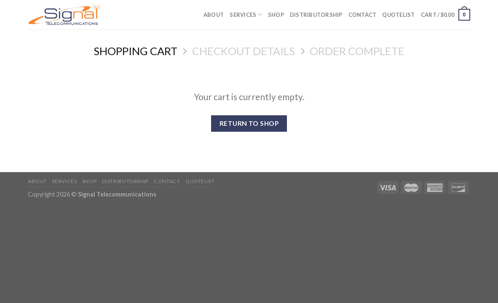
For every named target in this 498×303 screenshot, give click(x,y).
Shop (276, 14)
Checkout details (243, 51)
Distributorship (316, 14)
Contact (362, 14)
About (213, 14)
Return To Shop (249, 123)
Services (246, 15)
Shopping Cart (135, 51)
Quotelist (398, 14)
